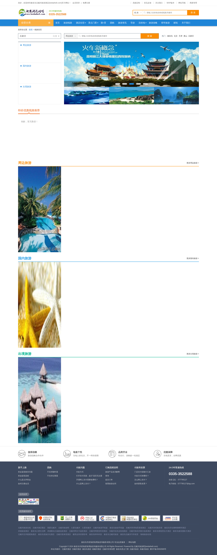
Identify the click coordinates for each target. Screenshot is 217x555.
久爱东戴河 (86, 528)
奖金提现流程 (23, 476)
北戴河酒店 (66, 549)
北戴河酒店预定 (39, 528)
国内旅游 (27, 66)
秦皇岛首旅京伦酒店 (46, 534)
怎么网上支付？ (140, 480)
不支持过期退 (52, 476)
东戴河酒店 (76, 549)
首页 (31, 30)
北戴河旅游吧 (63, 528)
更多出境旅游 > (193, 354)
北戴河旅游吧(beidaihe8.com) (146, 546)
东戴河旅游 (144, 549)
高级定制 (136, 3)
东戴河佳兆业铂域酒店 (118, 531)
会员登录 (76, 3)
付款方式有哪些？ (141, 476)
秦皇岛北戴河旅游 (111, 534)
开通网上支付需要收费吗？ (87, 480)
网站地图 (132, 542)
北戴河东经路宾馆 (155, 528)
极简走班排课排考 (80, 534)
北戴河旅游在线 (24, 528)
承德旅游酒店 (23, 531)
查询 (107, 476)
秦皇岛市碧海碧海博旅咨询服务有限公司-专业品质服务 (103, 542)
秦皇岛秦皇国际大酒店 (182, 531)
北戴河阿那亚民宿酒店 (98, 531)
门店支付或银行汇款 (142, 472)
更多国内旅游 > (193, 258)
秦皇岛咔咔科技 (95, 534)
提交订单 (109, 480)
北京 (176, 36)
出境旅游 (27, 86)
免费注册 (86, 3)
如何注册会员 (23, 484)
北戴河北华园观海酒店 (27, 534)
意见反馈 (147, 3)
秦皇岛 (170, 36)
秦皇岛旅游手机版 (117, 528)
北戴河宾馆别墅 (108, 549)
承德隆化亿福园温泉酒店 (57, 531)
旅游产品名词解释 (112, 472)
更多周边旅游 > (193, 163)
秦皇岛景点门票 (122, 549)
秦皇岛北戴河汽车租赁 (129, 534)
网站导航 (182, 3)
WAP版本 (170, 3)
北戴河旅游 (134, 549)
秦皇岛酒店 (86, 549)
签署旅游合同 (110, 484)
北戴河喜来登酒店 (63, 534)
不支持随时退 (52, 472)
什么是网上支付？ (83, 484)
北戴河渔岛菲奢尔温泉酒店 (140, 531)
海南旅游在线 (145, 534)
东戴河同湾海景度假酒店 (136, 528)
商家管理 (193, 3)
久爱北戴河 (75, 528)
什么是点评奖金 (24, 480)
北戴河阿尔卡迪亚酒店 (78, 531)
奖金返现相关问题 (25, 472)
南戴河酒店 (96, 549)
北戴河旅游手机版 (100, 528)
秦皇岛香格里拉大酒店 (162, 531)
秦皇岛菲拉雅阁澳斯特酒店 (175, 528)
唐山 (185, 36)
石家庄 (191, 36)
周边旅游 (27, 45)
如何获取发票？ (140, 484)
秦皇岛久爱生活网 (38, 531)
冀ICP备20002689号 (158, 549)
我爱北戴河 (51, 528)
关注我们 (159, 3)
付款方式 (79, 472)
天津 (180, 36)
